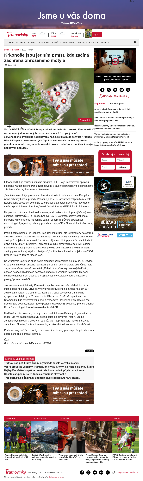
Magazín (96, 34)
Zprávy (12, 42)
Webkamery (69, 42)
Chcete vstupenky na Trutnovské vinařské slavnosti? (35, 374)
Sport (23, 42)
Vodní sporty (40, 419)
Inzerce (105, 42)
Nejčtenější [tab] (100, 103)
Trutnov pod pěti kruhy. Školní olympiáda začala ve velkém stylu (41, 363)
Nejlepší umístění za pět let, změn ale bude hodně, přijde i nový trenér (44, 370)
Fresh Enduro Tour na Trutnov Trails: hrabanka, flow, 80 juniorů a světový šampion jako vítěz (97, 458)
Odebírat (122, 167)
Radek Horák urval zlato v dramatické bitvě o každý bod (16, 457)
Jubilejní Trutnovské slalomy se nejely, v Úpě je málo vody (44, 457)
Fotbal (117, 419)
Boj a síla (10, 418)
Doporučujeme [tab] (116, 103)
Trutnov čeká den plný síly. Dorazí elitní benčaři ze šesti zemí (71, 457)
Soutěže (56, 42)
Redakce (94, 42)
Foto (33, 42)
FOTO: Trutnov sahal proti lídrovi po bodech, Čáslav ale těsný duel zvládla (124, 457)
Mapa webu (123, 472)
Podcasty (44, 42)
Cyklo (90, 419)
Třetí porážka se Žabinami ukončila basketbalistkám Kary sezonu (42, 377)
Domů (6, 50)
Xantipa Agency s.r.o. (56, 477)
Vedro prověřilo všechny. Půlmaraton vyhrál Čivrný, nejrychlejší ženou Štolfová (49, 366)
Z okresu (15, 50)
